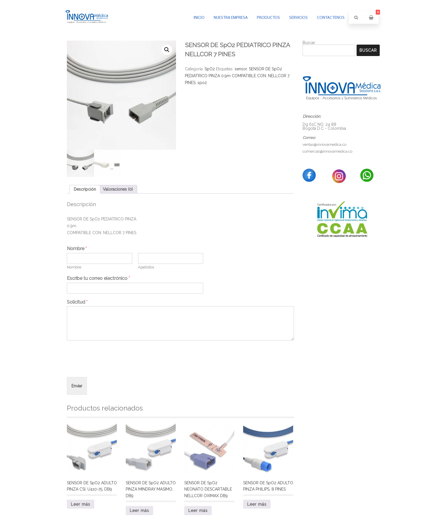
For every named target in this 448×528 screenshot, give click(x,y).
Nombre (77, 248)
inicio (199, 17)
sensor (241, 69)
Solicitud (77, 302)
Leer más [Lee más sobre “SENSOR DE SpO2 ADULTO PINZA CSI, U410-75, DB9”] (80, 504)
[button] (167, 50)
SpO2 (210, 69)
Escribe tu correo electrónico (98, 278)
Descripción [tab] (85, 189)
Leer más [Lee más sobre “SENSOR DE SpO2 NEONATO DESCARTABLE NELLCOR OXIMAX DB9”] (198, 510)
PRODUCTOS (268, 17)
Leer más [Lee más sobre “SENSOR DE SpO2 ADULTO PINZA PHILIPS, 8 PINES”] (257, 504)
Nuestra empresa (231, 17)
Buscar (309, 43)
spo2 (202, 82)
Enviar (76, 386)
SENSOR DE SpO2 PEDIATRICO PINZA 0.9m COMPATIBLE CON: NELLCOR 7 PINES (237, 76)
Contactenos (331, 17)
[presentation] (110, 367)
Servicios (298, 17)
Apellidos (146, 267)
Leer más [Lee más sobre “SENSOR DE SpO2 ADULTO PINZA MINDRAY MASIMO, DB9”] (139, 510)
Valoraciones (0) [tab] (118, 189)
